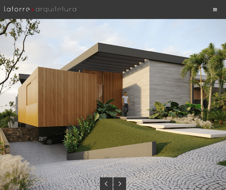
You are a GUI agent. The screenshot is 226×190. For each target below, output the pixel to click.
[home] (42, 9)
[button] (215, 9)
